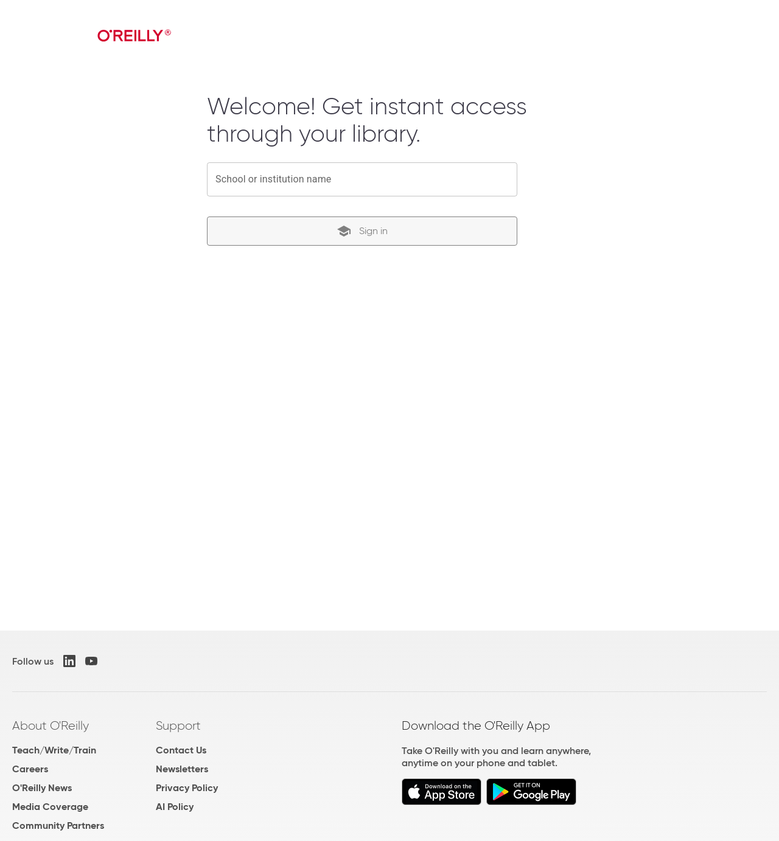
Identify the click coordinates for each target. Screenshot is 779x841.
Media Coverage (50, 806)
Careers (30, 769)
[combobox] (362, 179)
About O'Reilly (50, 725)
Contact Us (181, 750)
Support (178, 725)
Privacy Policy (187, 787)
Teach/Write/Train (54, 750)
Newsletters (182, 769)
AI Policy (175, 806)
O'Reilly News (42, 787)
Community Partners (58, 825)
